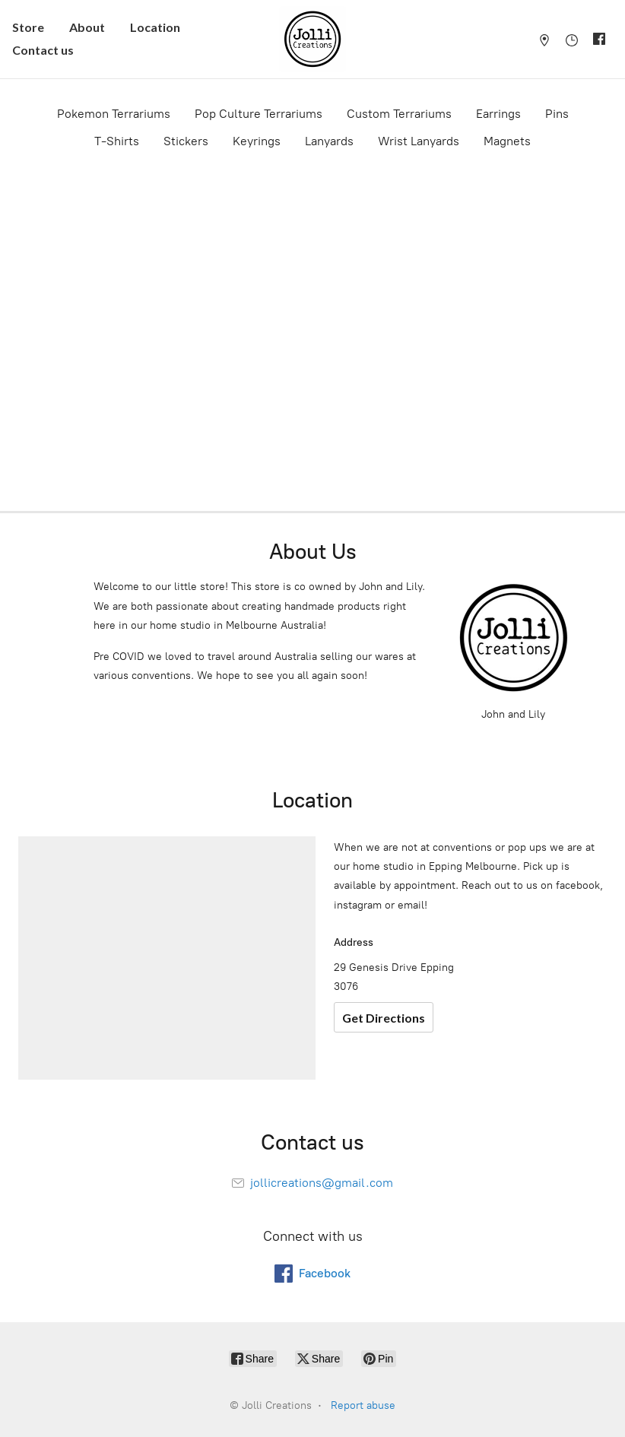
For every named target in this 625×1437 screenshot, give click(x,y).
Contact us (43, 50)
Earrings (498, 113)
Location (155, 27)
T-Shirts (116, 141)
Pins (557, 113)
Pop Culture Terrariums (258, 113)
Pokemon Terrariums (113, 113)
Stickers (185, 141)
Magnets (507, 141)
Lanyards (329, 141)
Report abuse (363, 1405)
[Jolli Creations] (312, 39)
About (87, 27)
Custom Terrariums (399, 113)
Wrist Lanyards (418, 141)
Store (28, 27)
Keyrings (257, 141)
